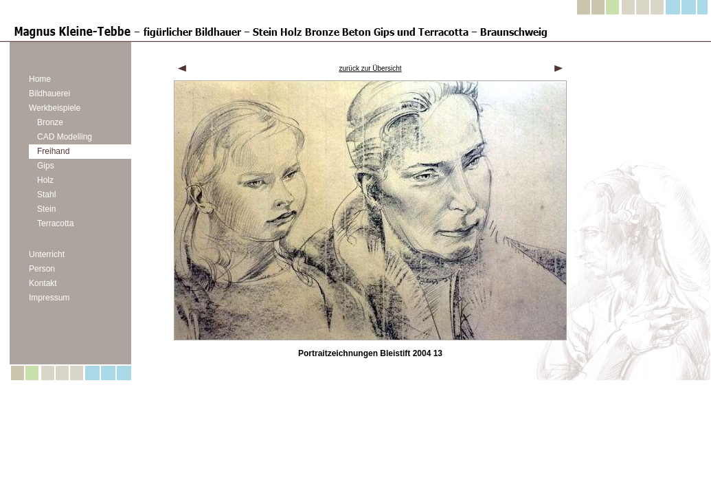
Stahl (46, 194)
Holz (45, 180)
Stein (46, 209)
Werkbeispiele (54, 108)
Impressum (49, 297)
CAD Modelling (64, 137)
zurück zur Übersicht (370, 68)
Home (40, 79)
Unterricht (47, 254)
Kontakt (43, 283)
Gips (45, 165)
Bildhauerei (49, 93)
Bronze (50, 122)
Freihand (53, 151)
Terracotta (55, 223)
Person (42, 269)
